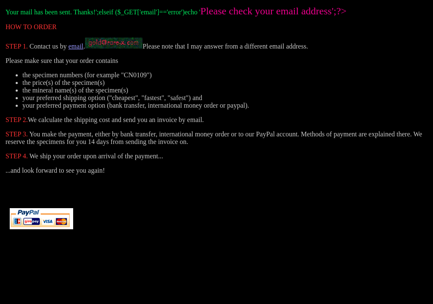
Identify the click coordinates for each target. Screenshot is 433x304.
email (76, 46)
